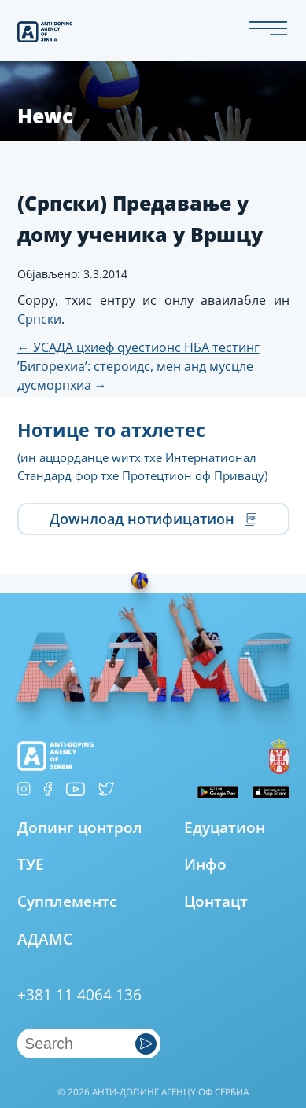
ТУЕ (30, 864)
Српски (39, 319)
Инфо (205, 864)
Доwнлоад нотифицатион (153, 518)
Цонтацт (216, 901)
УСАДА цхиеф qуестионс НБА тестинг (138, 347)
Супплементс (66, 901)
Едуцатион (224, 827)
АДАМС (44, 938)
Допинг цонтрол (79, 827)
